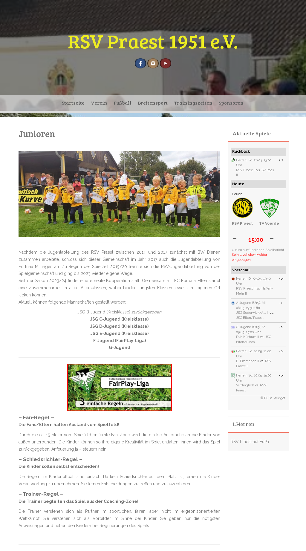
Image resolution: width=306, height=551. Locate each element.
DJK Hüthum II (247, 337)
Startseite (73, 103)
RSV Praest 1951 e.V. (153, 40)
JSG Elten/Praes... (250, 318)
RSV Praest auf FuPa (250, 441)
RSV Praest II (245, 170)
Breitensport (153, 103)
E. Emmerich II (247, 361)
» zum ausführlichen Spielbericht (258, 250)
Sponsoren (231, 103)
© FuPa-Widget (273, 398)
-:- (281, 279)
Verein (99, 103)
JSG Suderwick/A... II (252, 313)
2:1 (281, 160)
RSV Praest (242, 223)
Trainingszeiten (193, 103)
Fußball (122, 103)
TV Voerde (269, 223)
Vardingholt (245, 385)
